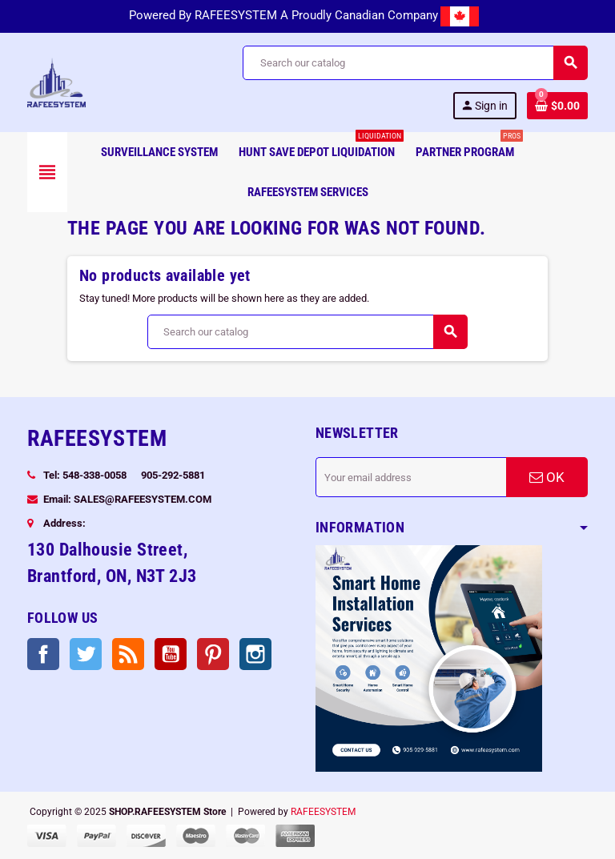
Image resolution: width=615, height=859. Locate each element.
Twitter (86, 654)
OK (547, 477)
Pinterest (213, 654)
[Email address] (411, 477)
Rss (128, 654)
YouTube (171, 654)
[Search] (415, 63)
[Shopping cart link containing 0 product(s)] (557, 105)
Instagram (255, 654)
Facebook (43, 654)
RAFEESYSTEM (323, 811)
